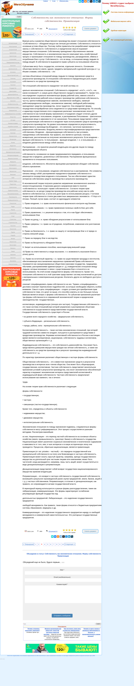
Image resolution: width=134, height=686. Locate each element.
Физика (13, 238)
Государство (13, 88)
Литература (13, 139)
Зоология (13, 101)
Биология (13, 65)
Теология (12, 225)
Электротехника (12, 264)
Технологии (13, 229)
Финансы (12, 248)
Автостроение (13, 46)
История (13, 120)
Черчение (13, 254)
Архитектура (12, 56)
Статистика (13, 219)
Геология (12, 85)
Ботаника (13, 72)
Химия (13, 251)
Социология (13, 213)
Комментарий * (62, 584)
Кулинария (13, 129)
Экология (13, 258)
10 (63, 34)
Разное (13, 209)
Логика (13, 142)
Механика (13, 174)
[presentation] (40, 609)
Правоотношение (13, 190)
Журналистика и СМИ (13, 97)
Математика (13, 149)
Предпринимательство (13, 62)
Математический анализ (13, 152)
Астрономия (13, 59)
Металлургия (13, 168)
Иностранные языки (12, 107)
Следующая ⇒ (70, 34)
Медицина (13, 161)
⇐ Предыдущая (28, 34)
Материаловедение (13, 155)
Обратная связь (63, 1)
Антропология (13, 49)
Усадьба (13, 235)
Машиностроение (13, 158)
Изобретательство (13, 104)
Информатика (13, 110)
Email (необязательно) (62, 577)
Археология (13, 53)
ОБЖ (13, 177)
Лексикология (13, 136)
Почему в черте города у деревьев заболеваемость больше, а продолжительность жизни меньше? (91, 632)
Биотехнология (13, 69)
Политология (13, 187)
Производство (13, 197)
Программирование (12, 193)
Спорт (13, 216)
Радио (13, 206)
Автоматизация (13, 43)
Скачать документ (90, 28)
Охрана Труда (13, 181)
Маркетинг (13, 145)
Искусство (13, 117)
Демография (13, 91)
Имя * (62, 570)
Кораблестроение (13, 126)
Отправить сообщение (62, 615)
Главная (45, 1)
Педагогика (13, 184)
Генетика (12, 78)
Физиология (13, 242)
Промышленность (13, 200)
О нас (54, 1)
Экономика (13, 261)
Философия (13, 245)
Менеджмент (13, 165)
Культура (12, 133)
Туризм (13, 232)
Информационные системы (13, 113)
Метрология (13, 171)
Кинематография (13, 123)
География (13, 81)
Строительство (13, 222)
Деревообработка (13, 94)
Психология (13, 203)
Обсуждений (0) (53, 29)
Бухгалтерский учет (13, 75)
